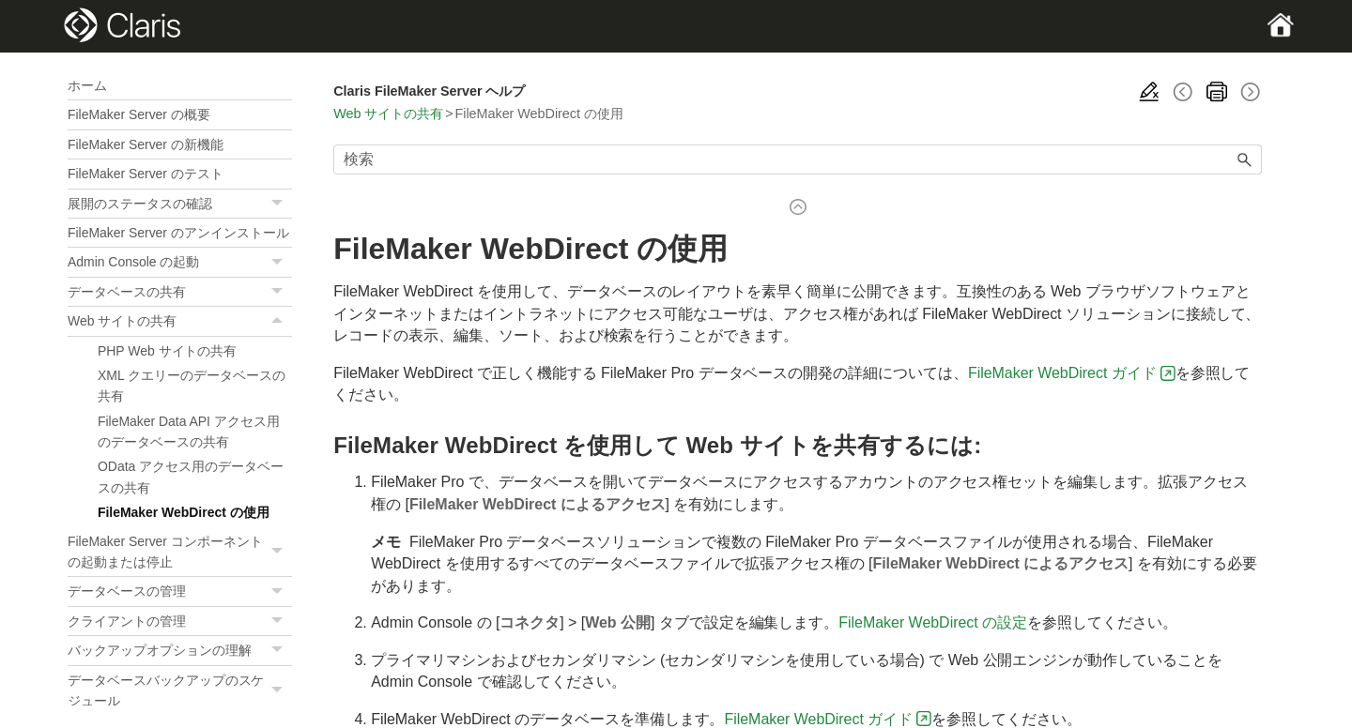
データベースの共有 (180, 292)
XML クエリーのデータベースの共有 (191, 385)
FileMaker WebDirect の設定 (932, 622)
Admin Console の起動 (180, 262)
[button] (279, 204)
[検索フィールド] (797, 159)
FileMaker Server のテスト (145, 173)
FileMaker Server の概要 (139, 114)
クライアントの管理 (180, 621)
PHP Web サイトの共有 (167, 350)
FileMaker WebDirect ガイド (1062, 373)
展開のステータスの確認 (180, 204)
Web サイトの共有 (180, 321)
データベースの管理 (180, 591)
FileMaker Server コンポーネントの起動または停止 (180, 552)
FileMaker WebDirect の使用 (183, 512)
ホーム (87, 85)
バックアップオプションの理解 (180, 650)
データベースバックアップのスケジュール (180, 691)
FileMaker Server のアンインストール (178, 232)
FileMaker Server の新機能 (145, 144)
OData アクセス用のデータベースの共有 (191, 476)
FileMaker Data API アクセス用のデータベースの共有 (189, 431)
